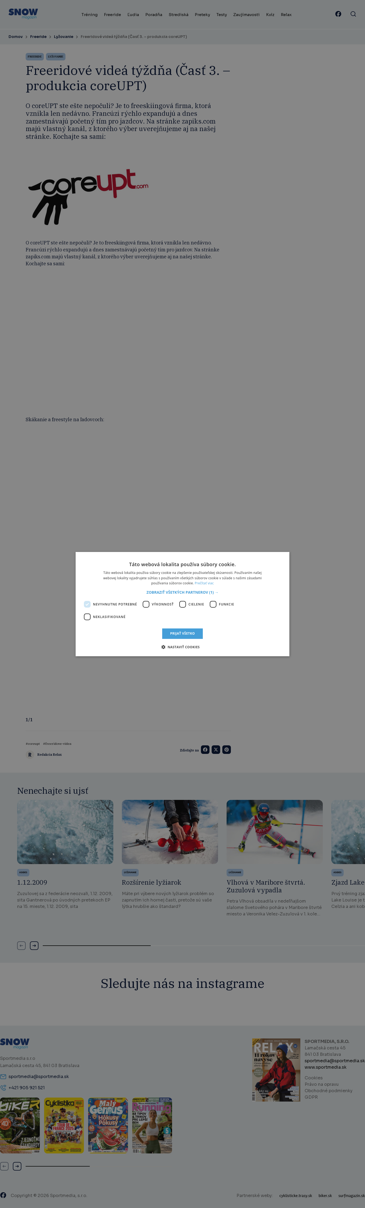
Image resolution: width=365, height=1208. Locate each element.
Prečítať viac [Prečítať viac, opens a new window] (204, 583)
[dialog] (182, 604)
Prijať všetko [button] (182, 633)
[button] (182, 592)
